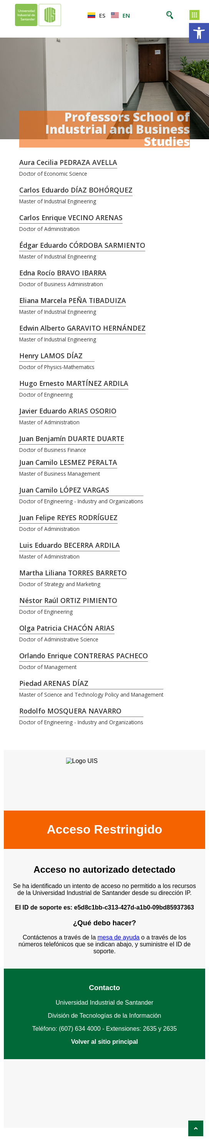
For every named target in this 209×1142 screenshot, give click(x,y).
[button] (199, 33)
